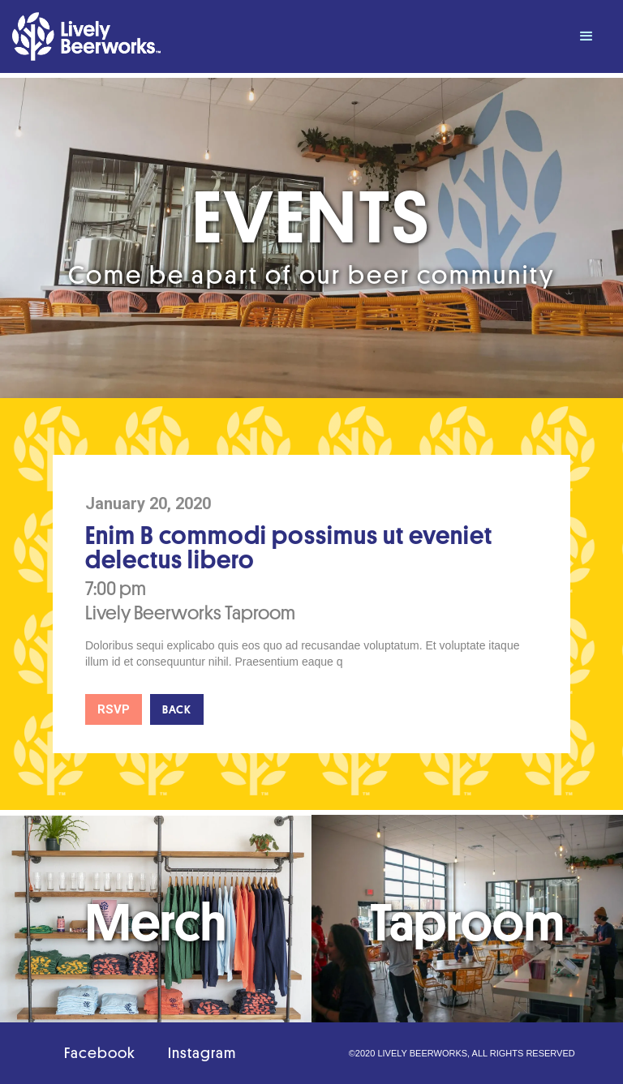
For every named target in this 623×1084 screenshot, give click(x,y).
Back (176, 709)
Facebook (99, 1052)
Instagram (202, 1052)
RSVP (113, 709)
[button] (586, 36)
